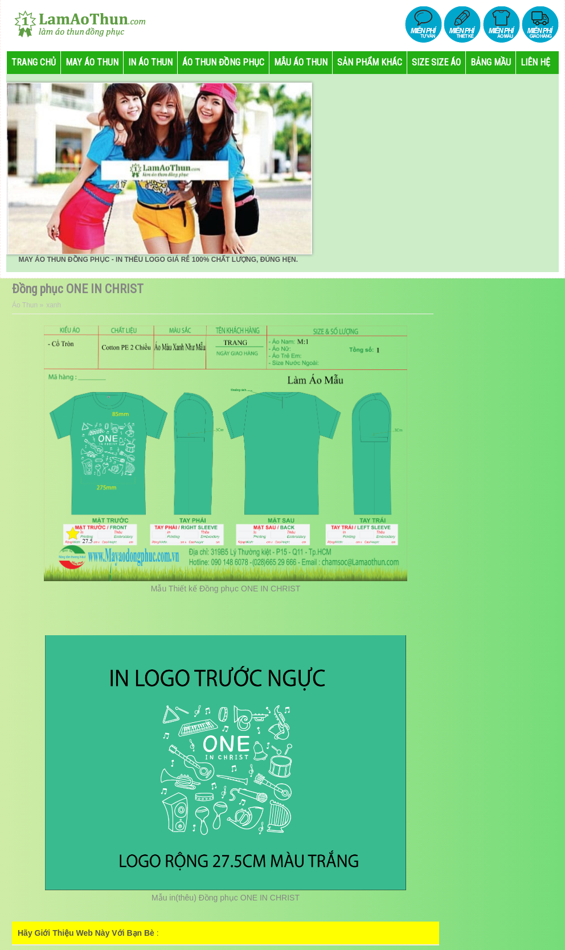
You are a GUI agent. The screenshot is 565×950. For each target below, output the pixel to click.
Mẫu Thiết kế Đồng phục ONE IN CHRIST (225, 588)
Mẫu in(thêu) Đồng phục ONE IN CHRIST (226, 897)
